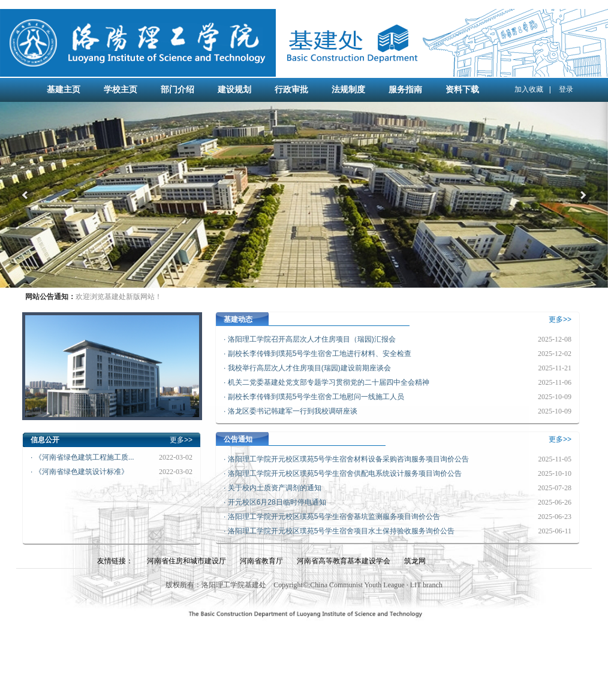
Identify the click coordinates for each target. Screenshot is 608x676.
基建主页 (63, 89)
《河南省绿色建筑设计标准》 (81, 471)
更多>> (181, 440)
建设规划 (234, 89)
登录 (566, 89)
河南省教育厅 (261, 561)
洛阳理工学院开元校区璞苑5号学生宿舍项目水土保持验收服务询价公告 (341, 531)
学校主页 (120, 89)
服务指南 (405, 89)
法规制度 (348, 89)
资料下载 (462, 89)
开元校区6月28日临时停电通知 (277, 502)
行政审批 (291, 89)
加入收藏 (528, 89)
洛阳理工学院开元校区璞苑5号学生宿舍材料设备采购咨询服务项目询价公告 (348, 459)
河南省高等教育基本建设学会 (343, 561)
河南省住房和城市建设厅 (186, 561)
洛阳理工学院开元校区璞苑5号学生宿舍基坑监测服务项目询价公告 (334, 516)
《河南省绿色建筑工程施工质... (84, 457)
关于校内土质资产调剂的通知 (274, 488)
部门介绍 (177, 89)
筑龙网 (415, 561)
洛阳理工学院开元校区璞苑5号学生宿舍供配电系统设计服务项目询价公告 (345, 473)
